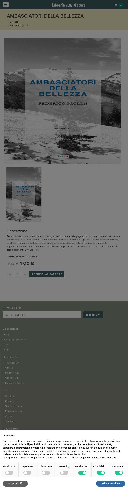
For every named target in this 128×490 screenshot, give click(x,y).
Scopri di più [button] (15, 483)
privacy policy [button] (100, 441)
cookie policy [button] (109, 447)
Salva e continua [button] (110, 483)
